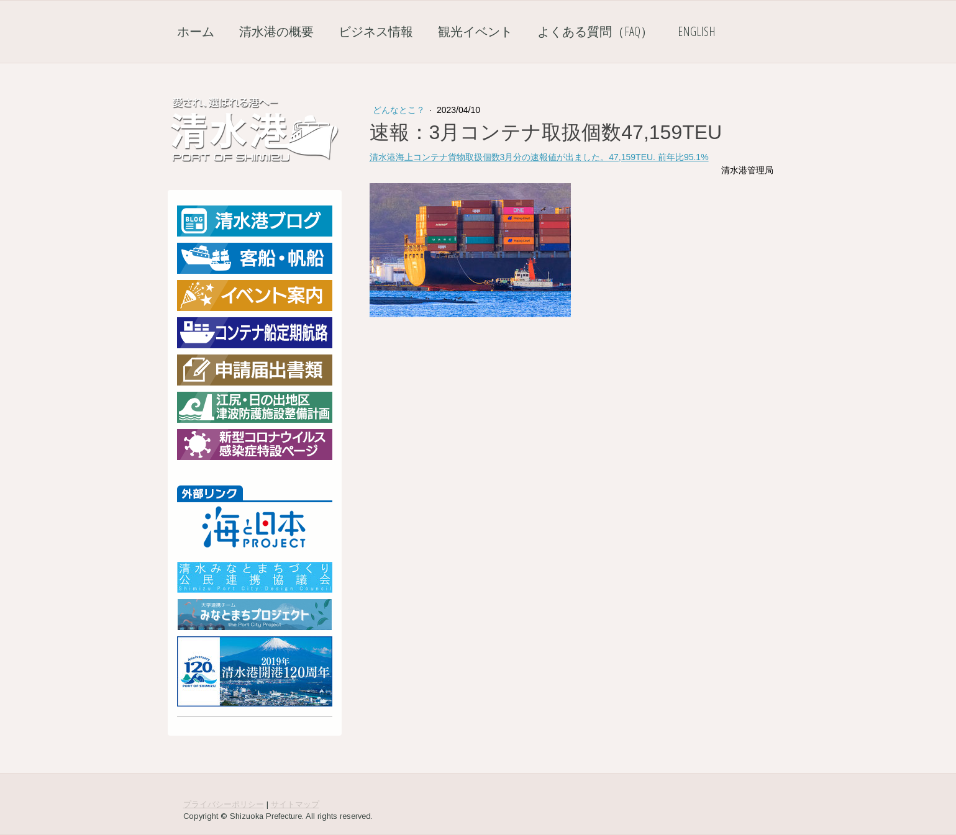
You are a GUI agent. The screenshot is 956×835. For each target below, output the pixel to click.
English (697, 31)
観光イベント (475, 31)
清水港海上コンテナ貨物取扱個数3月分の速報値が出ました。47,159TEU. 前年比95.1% (539, 157)
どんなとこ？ (400, 110)
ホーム (195, 31)
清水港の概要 (276, 31)
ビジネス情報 (376, 31)
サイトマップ (295, 804)
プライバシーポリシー (223, 804)
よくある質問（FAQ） (595, 31)
